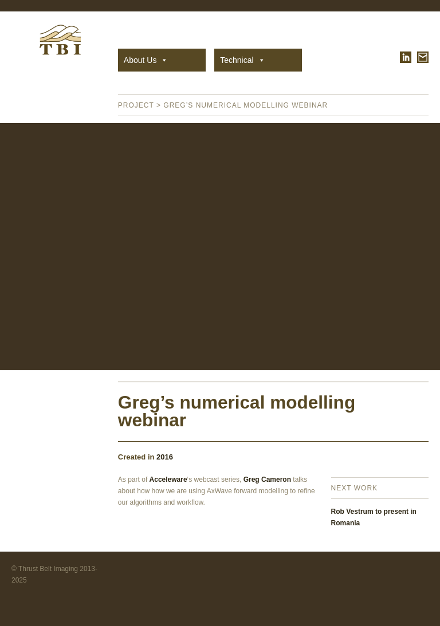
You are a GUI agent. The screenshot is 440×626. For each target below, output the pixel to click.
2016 (164, 457)
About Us (146, 60)
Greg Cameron (267, 480)
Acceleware (168, 480)
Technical (242, 60)
